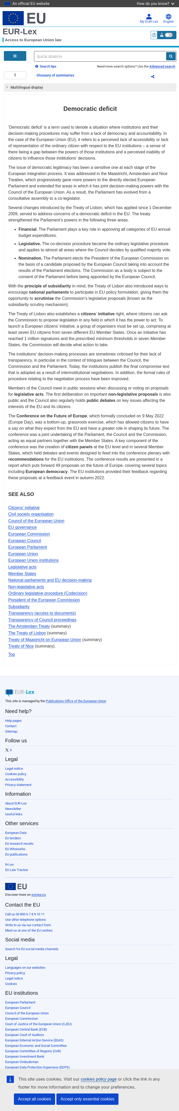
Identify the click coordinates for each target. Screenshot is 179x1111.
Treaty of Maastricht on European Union (44, 639)
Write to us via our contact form (28, 925)
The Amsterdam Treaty (29, 626)
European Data (16, 833)
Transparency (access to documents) (42, 613)
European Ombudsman (21, 1062)
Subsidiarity (19, 606)
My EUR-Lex (149, 18)
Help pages (13, 721)
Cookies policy (15, 774)
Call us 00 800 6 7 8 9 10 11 (25, 914)
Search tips (45, 66)
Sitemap (11, 731)
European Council (24, 540)
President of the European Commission (44, 600)
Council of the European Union (36, 521)
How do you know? (155, 3)
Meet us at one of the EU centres (29, 930)
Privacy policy (15, 973)
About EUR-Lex (16, 803)
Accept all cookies (34, 1099)
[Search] (171, 56)
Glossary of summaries (55, 75)
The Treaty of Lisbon (27, 633)
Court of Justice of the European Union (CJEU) (38, 1024)
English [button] (168, 18)
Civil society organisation (31, 514)
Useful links (13, 814)
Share (155, 77)
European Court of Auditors (24, 1035)
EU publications (16, 854)
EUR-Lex (20, 31)
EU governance (22, 527)
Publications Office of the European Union (76, 701)
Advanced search (162, 66)
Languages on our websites (25, 967)
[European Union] (16, 886)
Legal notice (14, 768)
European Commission (29, 534)
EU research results (19, 843)
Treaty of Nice (21, 646)
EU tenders (13, 838)
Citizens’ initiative (24, 507)
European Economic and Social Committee (36, 1046)
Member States (22, 573)
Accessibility (14, 779)
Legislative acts (22, 567)
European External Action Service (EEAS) (34, 1040)
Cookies (11, 984)
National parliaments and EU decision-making (50, 580)
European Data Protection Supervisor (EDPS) (37, 1067)
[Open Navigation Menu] (15, 56)
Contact (10, 726)
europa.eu (38, 895)
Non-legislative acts (26, 587)
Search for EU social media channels (31, 949)
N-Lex (9, 864)
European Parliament (27, 547)
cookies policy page (99, 1079)
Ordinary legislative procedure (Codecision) (47, 593)
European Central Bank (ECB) (26, 1029)
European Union (23, 554)
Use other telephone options (25, 920)
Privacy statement (18, 785)
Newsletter (13, 809)
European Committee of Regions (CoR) (33, 1051)
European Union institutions (33, 560)
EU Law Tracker (16, 870)
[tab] (90, 87)
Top (11, 654)
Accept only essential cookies (87, 1099)
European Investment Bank (24, 1056)
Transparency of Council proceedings (42, 620)
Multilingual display (24, 87)
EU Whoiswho (15, 849)
